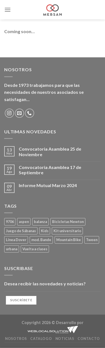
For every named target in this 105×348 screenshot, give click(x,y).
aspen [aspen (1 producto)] (24, 221)
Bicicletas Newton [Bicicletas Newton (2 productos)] (68, 221)
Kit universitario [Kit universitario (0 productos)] (67, 231)
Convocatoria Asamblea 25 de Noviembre (50, 151)
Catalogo (41, 339)
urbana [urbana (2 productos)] (11, 249)
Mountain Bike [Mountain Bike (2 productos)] (68, 239)
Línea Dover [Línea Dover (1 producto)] (16, 239)
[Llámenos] (29, 113)
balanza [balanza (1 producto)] (40, 221)
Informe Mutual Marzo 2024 (48, 185)
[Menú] (7, 9)
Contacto (89, 339)
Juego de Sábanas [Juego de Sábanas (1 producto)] (21, 231)
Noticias (64, 339)
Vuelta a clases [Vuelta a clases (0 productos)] (34, 249)
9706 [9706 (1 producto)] (10, 221)
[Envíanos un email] (19, 113)
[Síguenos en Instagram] (9, 113)
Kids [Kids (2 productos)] (44, 231)
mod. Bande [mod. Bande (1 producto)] (41, 239)
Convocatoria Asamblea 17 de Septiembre (50, 170)
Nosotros (16, 339)
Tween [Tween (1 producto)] (91, 239)
